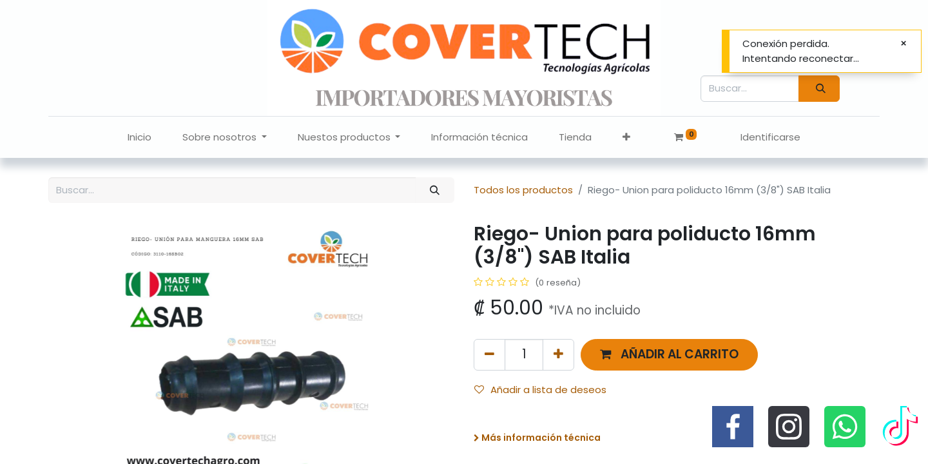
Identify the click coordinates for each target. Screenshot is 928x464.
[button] (626, 137)
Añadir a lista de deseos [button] (540, 389)
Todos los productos (523, 190)
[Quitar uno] (489, 355)
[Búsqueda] (819, 88)
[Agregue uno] (558, 355)
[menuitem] (139, 137)
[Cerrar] (903, 43)
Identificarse (770, 137)
